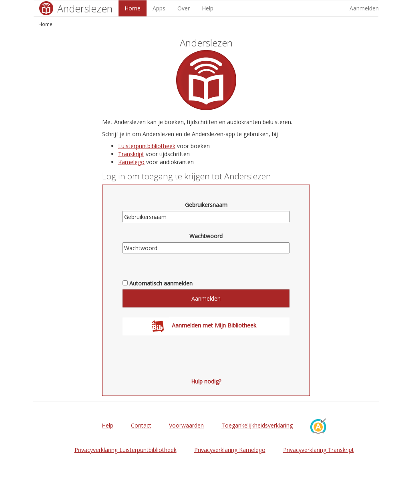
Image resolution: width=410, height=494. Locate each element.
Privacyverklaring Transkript (318, 450)
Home (133, 8)
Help (207, 8)
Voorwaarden (186, 425)
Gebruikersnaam (206, 205)
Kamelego (131, 162)
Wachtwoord (206, 236)
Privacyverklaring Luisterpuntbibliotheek (125, 450)
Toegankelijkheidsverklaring (257, 425)
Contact (141, 425)
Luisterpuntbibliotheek (146, 146)
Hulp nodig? (206, 381)
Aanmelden (364, 8)
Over (183, 8)
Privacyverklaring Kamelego (229, 450)
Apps (159, 8)
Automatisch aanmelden (161, 283)
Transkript (131, 154)
